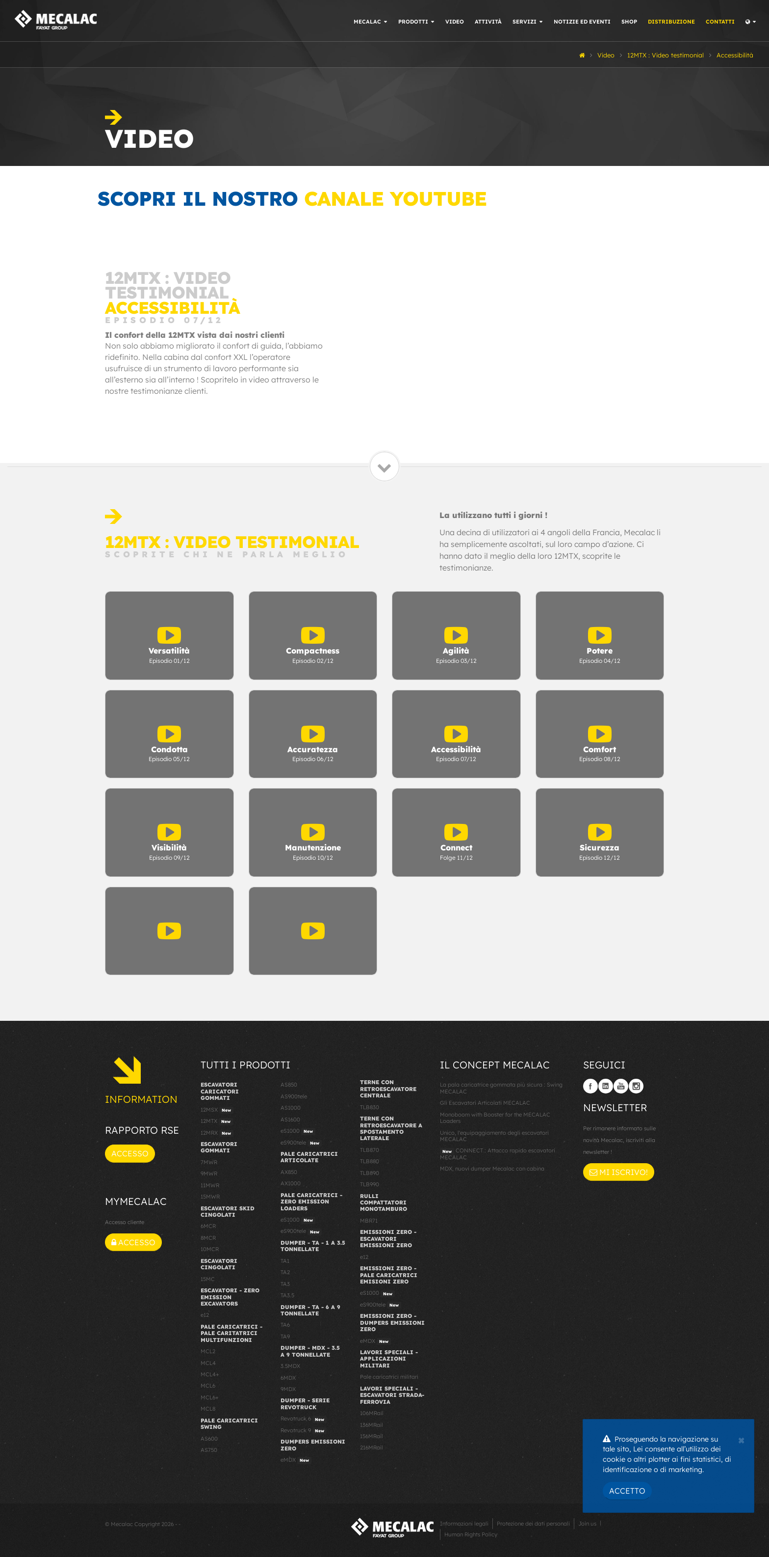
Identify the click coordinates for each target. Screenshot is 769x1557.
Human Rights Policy (470, 1534)
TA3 (285, 1284)
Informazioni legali (464, 1523)
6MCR (208, 1226)
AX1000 (291, 1183)
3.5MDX (290, 1366)
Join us (587, 1523)
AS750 (209, 1450)
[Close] (741, 1439)
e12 (205, 1314)
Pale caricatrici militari (389, 1376)
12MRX (217, 1133)
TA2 (285, 1272)
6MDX (288, 1377)
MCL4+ (210, 1374)
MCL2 (208, 1351)
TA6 (285, 1324)
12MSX (217, 1110)
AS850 (289, 1084)
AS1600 (290, 1119)
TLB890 (369, 1173)
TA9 (285, 1336)
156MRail (371, 1436)
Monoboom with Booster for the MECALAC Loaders (495, 1117)
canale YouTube (395, 198)
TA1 (285, 1260)
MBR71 (369, 1220)
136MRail (371, 1424)
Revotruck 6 (304, 1419)
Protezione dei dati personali (533, 1523)
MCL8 (208, 1408)
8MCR (208, 1237)
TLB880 (369, 1161)
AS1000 (291, 1107)
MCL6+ (210, 1397)
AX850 (289, 1172)
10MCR (210, 1249)
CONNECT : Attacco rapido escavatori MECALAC (497, 1153)
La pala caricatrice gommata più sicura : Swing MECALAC (501, 1087)
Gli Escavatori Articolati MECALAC (485, 1102)
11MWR (210, 1185)
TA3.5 (287, 1295)
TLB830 (369, 1107)
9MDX (288, 1389)
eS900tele (301, 1143)
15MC (208, 1279)
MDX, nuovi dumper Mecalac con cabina (492, 1168)
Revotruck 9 (304, 1431)
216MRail (371, 1447)
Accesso (130, 1153)
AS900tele (294, 1096)
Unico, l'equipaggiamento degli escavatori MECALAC (494, 1136)
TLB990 (369, 1184)
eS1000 (298, 1131)
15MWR (210, 1196)
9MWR (209, 1173)
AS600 (209, 1438)
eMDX (296, 1460)
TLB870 (369, 1150)
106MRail (372, 1413)
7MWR (209, 1162)
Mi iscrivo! (619, 1172)
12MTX (217, 1121)
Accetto (627, 1491)
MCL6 (208, 1385)
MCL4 (208, 1363)
